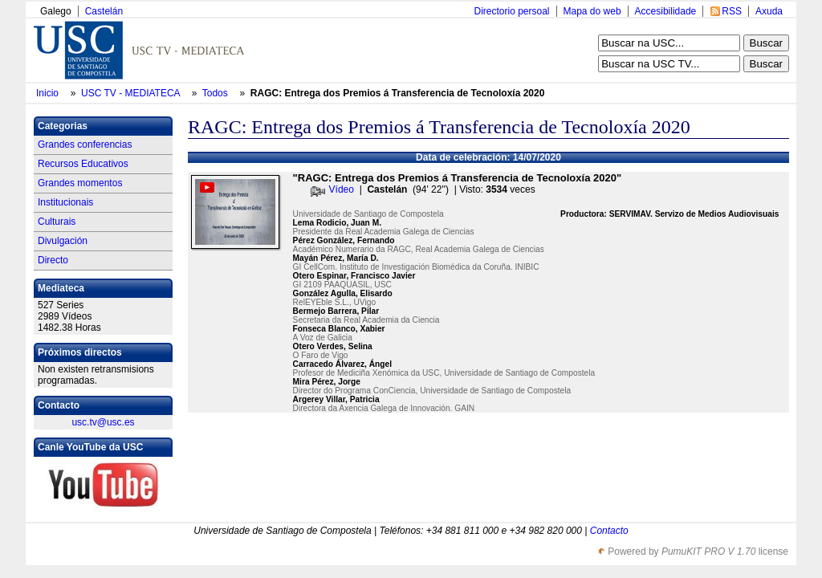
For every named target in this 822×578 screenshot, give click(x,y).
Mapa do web (592, 11)
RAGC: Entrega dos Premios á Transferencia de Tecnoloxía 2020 (397, 93)
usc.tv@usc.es (102, 422)
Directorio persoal (511, 11)
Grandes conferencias (85, 144)
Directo (53, 260)
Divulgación (62, 240)
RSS (732, 11)
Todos (216, 93)
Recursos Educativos (83, 163)
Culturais (56, 221)
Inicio (48, 93)
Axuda (769, 11)
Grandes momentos (80, 183)
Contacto (609, 530)
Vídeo (341, 189)
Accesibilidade (666, 11)
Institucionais (65, 202)
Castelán (104, 11)
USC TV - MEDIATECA (131, 93)
